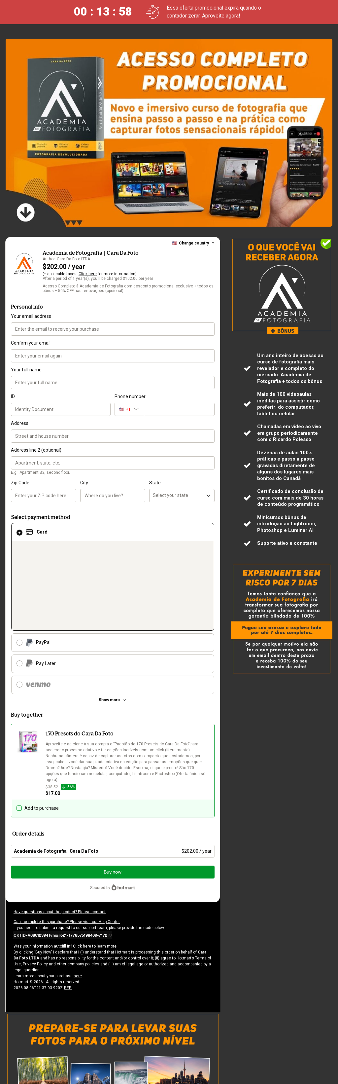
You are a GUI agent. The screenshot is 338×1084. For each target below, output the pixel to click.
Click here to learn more (92, 940)
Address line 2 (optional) (36, 450)
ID (13, 396)
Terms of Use (194, 952)
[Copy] (62, 929)
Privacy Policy (26, 958)
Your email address (30, 316)
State (154, 482)
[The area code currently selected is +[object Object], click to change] (129, 409)
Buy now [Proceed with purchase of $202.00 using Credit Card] (112, 866)
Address (19, 423)
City (84, 482)
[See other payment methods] (112, 700)
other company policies (67, 958)
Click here (86, 274)
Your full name (25, 369)
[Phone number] (179, 409)
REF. (67, 982)
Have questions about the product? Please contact (58, 906)
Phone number (130, 396)
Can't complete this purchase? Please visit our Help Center (65, 916)
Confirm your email (30, 343)
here (76, 970)
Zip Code (20, 482)
